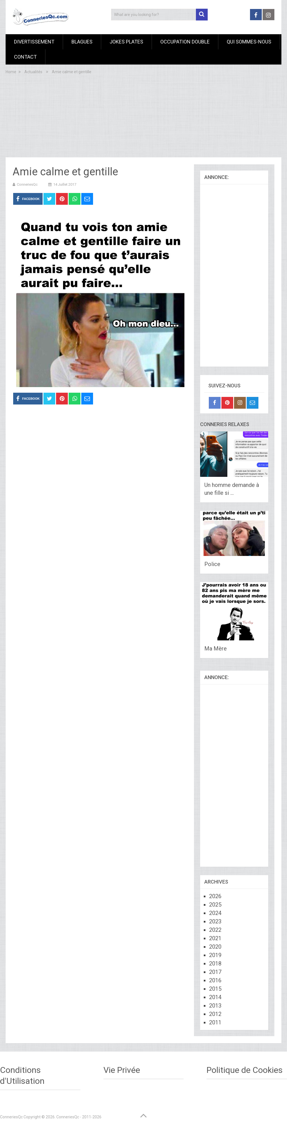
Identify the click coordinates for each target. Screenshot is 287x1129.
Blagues (81, 42)
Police (212, 564)
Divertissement (34, 42)
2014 (215, 997)
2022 (215, 929)
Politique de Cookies (245, 1070)
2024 (215, 913)
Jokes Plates (126, 42)
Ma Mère (215, 648)
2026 (215, 896)
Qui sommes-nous (249, 42)
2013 (215, 1005)
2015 (215, 988)
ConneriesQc (27, 184)
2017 (215, 972)
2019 (215, 955)
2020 (215, 946)
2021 (215, 938)
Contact (25, 57)
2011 (215, 1022)
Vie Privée (121, 1070)
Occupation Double (185, 42)
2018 (215, 963)
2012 (215, 1014)
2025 (215, 904)
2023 (215, 921)
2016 (215, 980)
